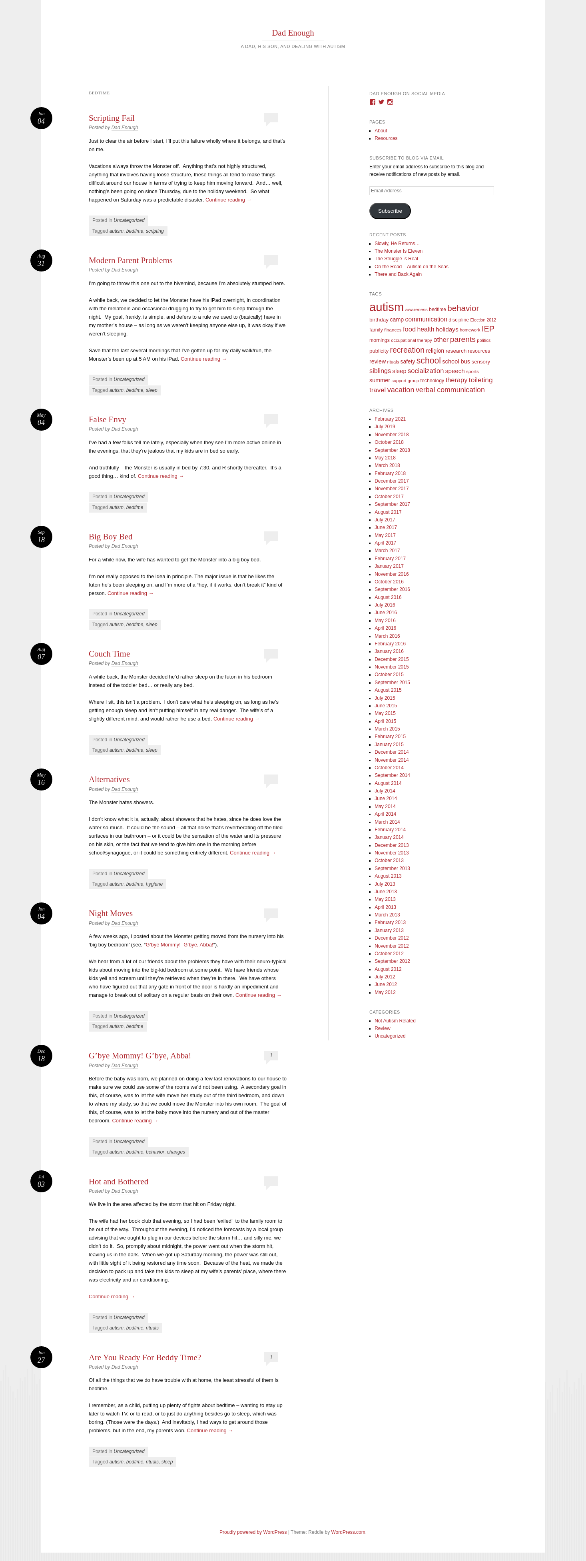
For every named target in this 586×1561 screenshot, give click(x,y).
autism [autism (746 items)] (386, 306)
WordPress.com (348, 1532)
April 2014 (385, 814)
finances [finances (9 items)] (392, 329)
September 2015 (392, 682)
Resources (386, 138)
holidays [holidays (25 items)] (447, 329)
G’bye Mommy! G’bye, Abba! (179, 945)
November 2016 (392, 574)
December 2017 (392, 481)
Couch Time (109, 654)
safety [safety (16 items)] (408, 362)
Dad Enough (293, 33)
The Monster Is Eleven (399, 251)
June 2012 (386, 984)
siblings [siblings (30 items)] (380, 370)
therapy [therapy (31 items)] (457, 379)
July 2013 (385, 884)
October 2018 (389, 442)
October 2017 (389, 496)
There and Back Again (398, 274)
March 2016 (387, 636)
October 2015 (389, 674)
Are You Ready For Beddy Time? (145, 1357)
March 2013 (387, 915)
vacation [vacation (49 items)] (401, 389)
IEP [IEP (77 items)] (488, 328)
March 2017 (387, 550)
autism (117, 231)
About (381, 131)
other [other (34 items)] (440, 339)
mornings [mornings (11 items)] (379, 340)
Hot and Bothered (118, 1181)
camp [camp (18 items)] (397, 319)
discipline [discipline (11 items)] (458, 320)
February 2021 (390, 419)
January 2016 (389, 651)
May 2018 (385, 458)
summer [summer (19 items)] (379, 380)
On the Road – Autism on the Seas (411, 266)
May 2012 (385, 992)
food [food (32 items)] (409, 329)
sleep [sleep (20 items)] (400, 371)
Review (382, 1028)
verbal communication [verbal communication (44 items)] (450, 390)
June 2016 (386, 612)
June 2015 (386, 706)
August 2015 (388, 690)
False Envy (107, 419)
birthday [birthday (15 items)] (379, 320)
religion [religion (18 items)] (435, 350)
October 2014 (389, 768)
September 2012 (392, 961)
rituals (152, 1328)
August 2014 (388, 783)
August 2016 (388, 597)
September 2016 (392, 589)
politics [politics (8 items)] (483, 340)
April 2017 (385, 543)
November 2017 (392, 488)
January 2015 (389, 744)
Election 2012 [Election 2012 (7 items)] (483, 319)
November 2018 (392, 434)
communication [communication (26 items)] (426, 319)
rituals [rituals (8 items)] (393, 361)
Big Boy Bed (111, 536)
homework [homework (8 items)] (470, 329)
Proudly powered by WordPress (253, 1532)
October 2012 (389, 953)
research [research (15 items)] (456, 351)
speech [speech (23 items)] (455, 370)
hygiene (154, 884)
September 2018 (392, 450)
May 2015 (385, 713)
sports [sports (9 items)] (472, 371)
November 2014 (392, 760)
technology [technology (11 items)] (432, 380)
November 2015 (392, 667)
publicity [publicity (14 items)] (379, 351)
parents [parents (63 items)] (463, 339)
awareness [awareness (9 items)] (416, 309)
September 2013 (392, 868)
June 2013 (386, 891)
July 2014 (385, 791)
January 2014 (389, 837)
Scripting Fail (112, 118)
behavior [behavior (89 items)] (463, 308)
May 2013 (385, 899)
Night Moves (111, 913)
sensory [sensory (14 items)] (481, 362)
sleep (151, 390)
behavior (155, 1152)
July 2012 (385, 977)
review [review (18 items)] (377, 361)
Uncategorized (129, 220)
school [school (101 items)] (429, 360)
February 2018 (390, 473)
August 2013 (388, 876)
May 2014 (385, 806)
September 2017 (392, 504)
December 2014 (392, 752)
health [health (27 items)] (425, 329)
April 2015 (385, 721)
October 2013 (389, 860)
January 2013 (389, 930)
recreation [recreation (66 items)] (407, 349)
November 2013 (392, 853)
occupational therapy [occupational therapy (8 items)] (411, 340)
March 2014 (387, 822)
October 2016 (389, 582)
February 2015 (390, 736)
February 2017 (390, 558)
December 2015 (392, 659)
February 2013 (390, 922)
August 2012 (388, 969)
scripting (155, 231)
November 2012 (392, 946)
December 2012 (392, 938)
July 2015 (385, 698)
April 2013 (385, 907)
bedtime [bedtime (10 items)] (437, 309)
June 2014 (386, 798)
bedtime (135, 231)
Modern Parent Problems (131, 260)
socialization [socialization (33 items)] (426, 371)
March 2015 (387, 729)
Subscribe (390, 211)
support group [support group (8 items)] (405, 380)
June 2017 (386, 527)
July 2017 (385, 520)
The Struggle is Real (396, 258)
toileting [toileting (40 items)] (481, 380)
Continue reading (228, 200)
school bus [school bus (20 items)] (456, 361)
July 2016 (385, 605)
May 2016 (385, 620)
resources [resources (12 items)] (479, 351)
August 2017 (388, 512)
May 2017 (385, 535)
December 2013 (392, 845)
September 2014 (392, 775)
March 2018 (387, 465)
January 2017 (389, 566)
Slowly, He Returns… (397, 243)
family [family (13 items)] (376, 330)
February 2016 (390, 644)
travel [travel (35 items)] (377, 390)
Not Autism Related (395, 1021)
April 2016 (385, 628)
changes (176, 1152)
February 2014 (390, 829)
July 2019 (385, 426)
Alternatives (109, 779)
